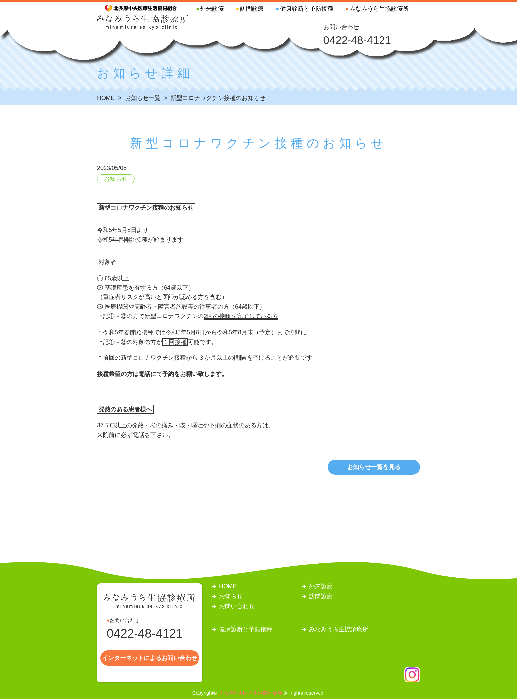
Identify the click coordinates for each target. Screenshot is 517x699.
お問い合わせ (237, 606)
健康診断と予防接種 (306, 8)
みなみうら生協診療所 (379, 8)
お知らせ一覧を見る (374, 467)
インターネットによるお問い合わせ (149, 658)
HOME (228, 586)
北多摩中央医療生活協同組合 (250, 693)
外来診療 (212, 8)
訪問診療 (252, 8)
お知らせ (116, 178)
